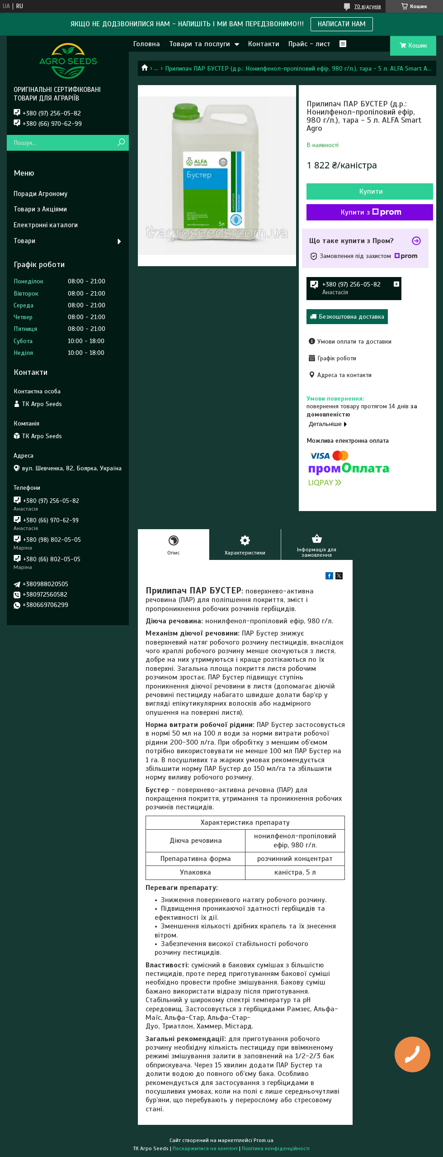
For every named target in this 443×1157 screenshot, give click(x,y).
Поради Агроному (40, 194)
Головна (146, 43)
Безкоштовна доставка (351, 316)
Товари (24, 241)
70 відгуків (367, 6)
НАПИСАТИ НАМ (342, 24)
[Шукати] (121, 143)
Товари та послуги (199, 43)
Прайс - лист (309, 43)
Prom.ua (263, 1140)
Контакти (263, 43)
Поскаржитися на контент (205, 1148)
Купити (371, 191)
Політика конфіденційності (276, 1148)
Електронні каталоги (46, 225)
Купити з (371, 212)
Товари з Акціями (40, 209)
